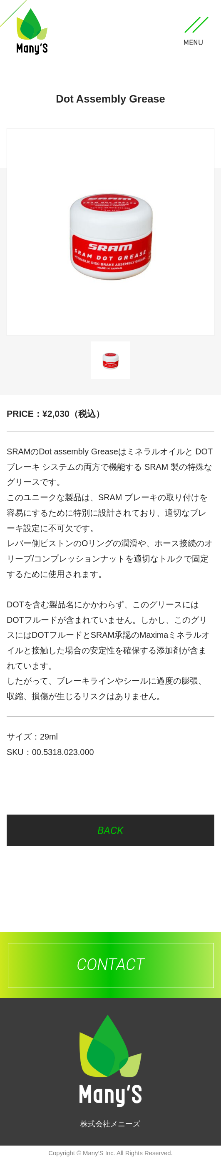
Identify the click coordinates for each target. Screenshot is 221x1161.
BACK (110, 830)
